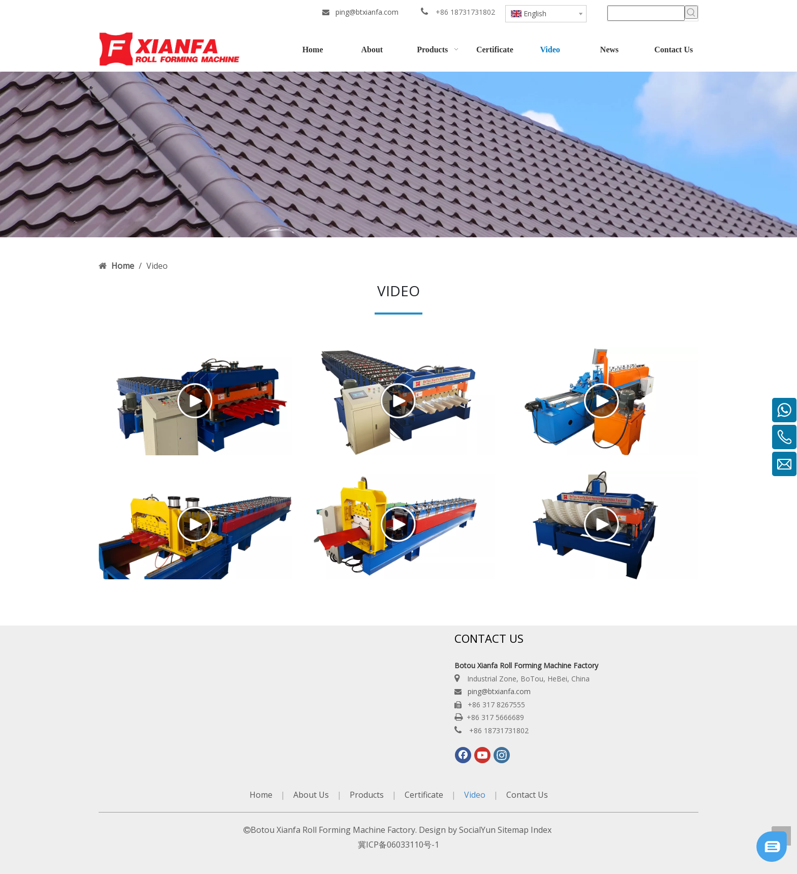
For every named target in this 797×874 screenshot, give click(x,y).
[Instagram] (502, 755)
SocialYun (477, 829)
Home (261, 794)
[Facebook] (463, 755)
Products (367, 794)
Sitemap (513, 829)
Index (541, 829)
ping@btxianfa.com (366, 12)
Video (474, 794)
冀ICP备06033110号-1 (398, 844)
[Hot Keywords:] (691, 12)
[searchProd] (646, 13)
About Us (311, 794)
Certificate (424, 794)
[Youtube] (482, 755)
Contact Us (527, 794)
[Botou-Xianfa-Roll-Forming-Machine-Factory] (398, 155)
